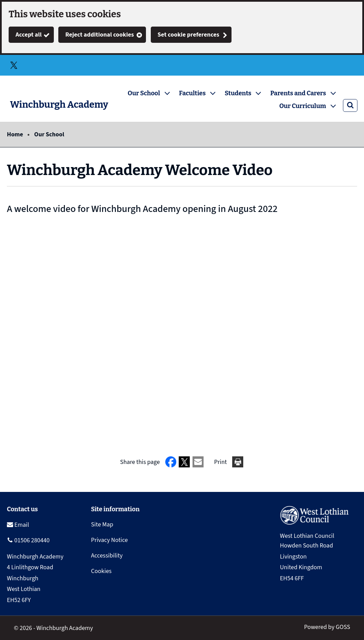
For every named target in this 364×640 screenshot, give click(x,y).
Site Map (102, 524)
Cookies (101, 571)
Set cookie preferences (188, 34)
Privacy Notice (109, 540)
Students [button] (238, 93)
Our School (49, 134)
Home (15, 134)
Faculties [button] (192, 93)
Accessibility (107, 555)
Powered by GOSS (327, 627)
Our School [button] (144, 93)
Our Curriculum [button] (302, 106)
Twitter (14, 65)
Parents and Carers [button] (298, 93)
